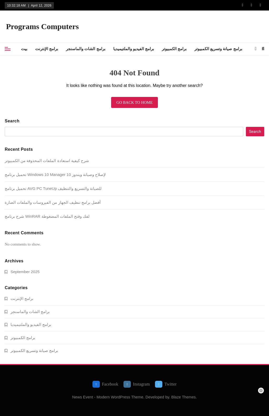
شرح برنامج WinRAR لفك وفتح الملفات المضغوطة (47, 216)
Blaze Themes (183, 397)
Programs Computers (42, 26)
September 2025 (25, 271)
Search (12, 121)
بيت (24, 48)
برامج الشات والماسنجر (85, 48)
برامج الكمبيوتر (174, 48)
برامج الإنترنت (46, 48)
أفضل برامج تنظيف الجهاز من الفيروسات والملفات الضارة (53, 202)
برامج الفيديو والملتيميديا (133, 48)
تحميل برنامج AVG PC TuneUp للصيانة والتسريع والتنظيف (53, 188)
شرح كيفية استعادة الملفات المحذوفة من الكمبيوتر (47, 160)
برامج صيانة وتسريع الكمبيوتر (218, 48)
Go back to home (134, 102)
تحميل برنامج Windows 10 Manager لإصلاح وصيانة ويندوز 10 (55, 174)
